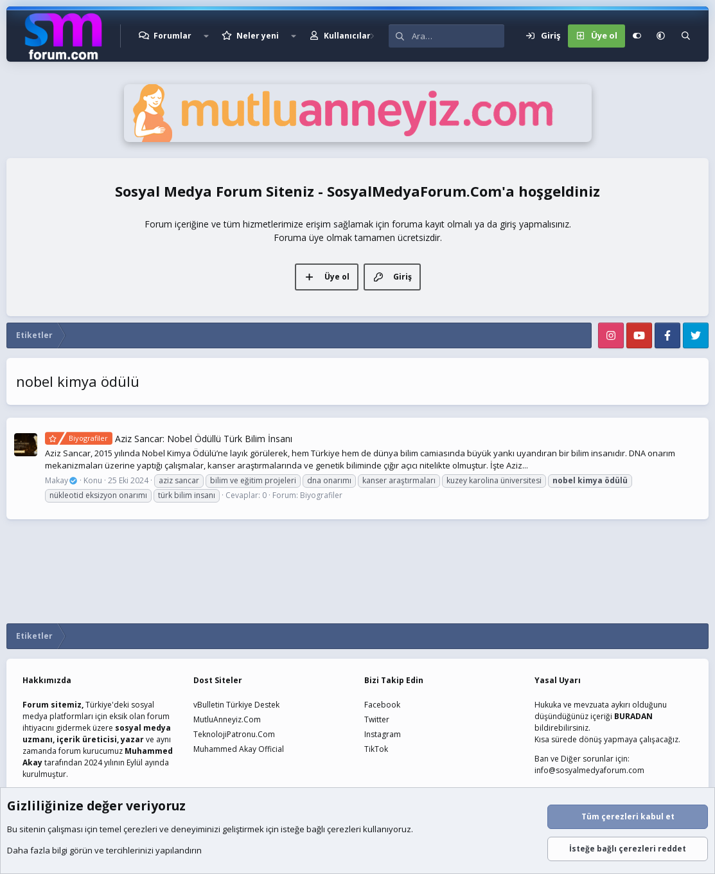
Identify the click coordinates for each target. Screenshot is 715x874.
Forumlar (172, 35)
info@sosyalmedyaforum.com (589, 770)
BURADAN (633, 716)
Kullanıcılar (347, 35)
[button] (206, 36)
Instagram (382, 734)
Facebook (382, 704)
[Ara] (458, 36)
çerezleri (140, 829)
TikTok (376, 749)
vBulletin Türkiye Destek (236, 704)
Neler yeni (257, 35)
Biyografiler (321, 495)
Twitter (376, 719)
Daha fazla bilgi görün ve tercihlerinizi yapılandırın (104, 850)
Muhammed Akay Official (238, 749)
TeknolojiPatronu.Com (234, 734)
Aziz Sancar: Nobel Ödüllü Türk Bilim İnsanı (168, 439)
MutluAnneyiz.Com (227, 719)
